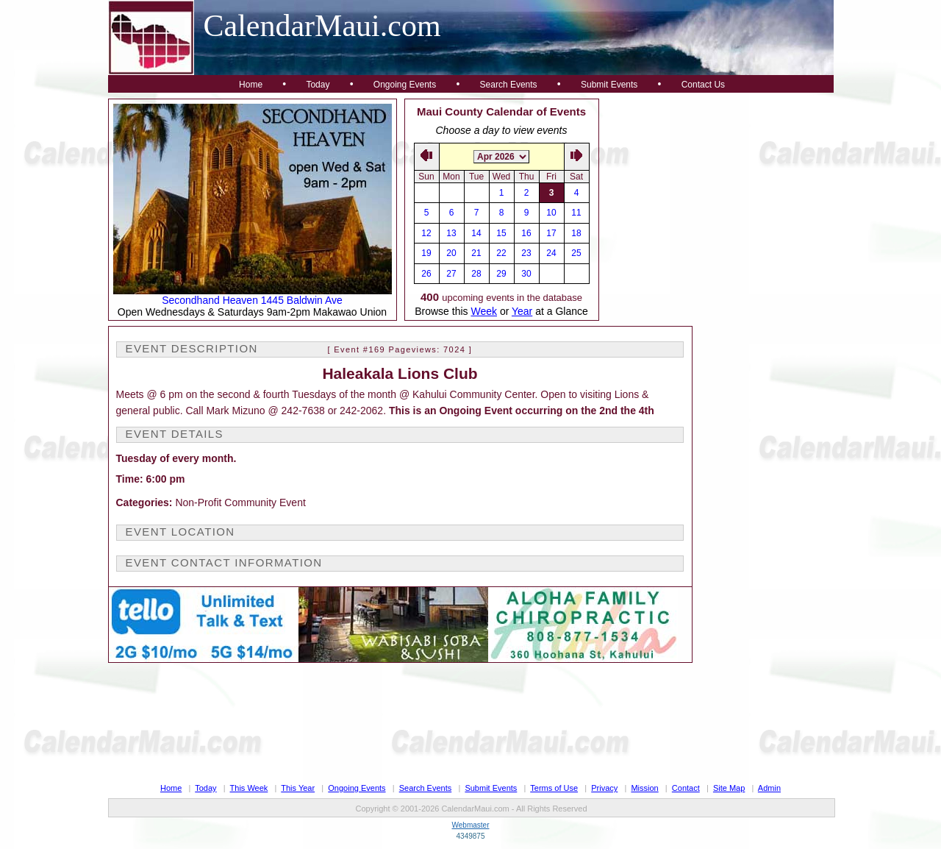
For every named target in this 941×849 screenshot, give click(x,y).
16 (526, 233)
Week (483, 311)
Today (317, 84)
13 (451, 233)
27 (451, 274)
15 (501, 233)
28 (476, 274)
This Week (249, 788)
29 (501, 274)
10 (551, 212)
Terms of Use (554, 788)
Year (522, 311)
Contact (686, 788)
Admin (769, 788)
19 (426, 253)
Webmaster (471, 825)
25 (576, 253)
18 (576, 233)
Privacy (604, 788)
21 (476, 253)
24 (551, 253)
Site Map (729, 788)
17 (551, 233)
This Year (298, 788)
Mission (644, 788)
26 (426, 274)
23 (526, 253)
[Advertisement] (717, 191)
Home (250, 84)
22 (501, 253)
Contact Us (703, 84)
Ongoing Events (404, 84)
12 (426, 233)
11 (576, 212)
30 (526, 274)
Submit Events (609, 84)
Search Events (508, 84)
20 (451, 253)
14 (476, 233)
